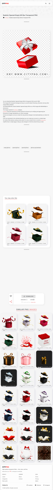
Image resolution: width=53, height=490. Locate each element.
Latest (3, 476)
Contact (20, 479)
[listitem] (29, 485)
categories (43, 120)
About (20, 476)
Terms (36, 476)
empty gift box (7, 147)
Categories (4, 479)
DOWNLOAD (28, 296)
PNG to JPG (4, 481)
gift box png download (36, 147)
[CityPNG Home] (5, 3)
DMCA (36, 481)
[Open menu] (49, 3)
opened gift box (15, 147)
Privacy (37, 479)
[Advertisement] (26, 25)
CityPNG (5, 111)
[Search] (45, 3)
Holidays (16, 109)
